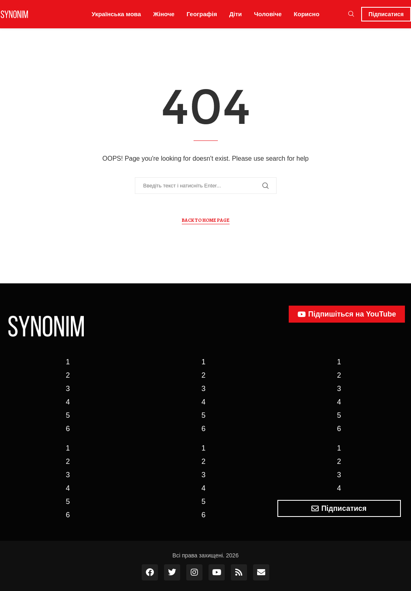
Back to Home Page (206, 220)
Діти (235, 14)
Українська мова (116, 14)
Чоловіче (267, 14)
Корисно (306, 14)
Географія (202, 14)
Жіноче (164, 14)
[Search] (351, 14)
